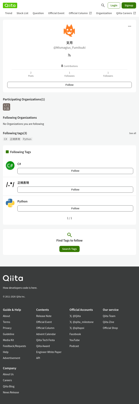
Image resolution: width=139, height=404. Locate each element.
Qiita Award (43, 346)
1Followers (108, 74)
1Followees (69, 74)
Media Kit (8, 340)
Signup (129, 5)
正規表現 (15, 139)
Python (27, 139)
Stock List (22, 13)
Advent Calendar (46, 334)
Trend (8, 13)
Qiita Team (109, 316)
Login (114, 5)
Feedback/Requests (14, 346)
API (38, 358)
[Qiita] (10, 5)
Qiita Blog (8, 386)
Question (38, 13)
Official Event (56, 13)
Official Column (80, 13)
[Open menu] (129, 26)
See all (132, 133)
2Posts (31, 74)
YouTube (75, 340)
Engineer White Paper (49, 352)
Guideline (8, 334)
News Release (11, 392)
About (6, 316)
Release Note (43, 316)
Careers (7, 380)
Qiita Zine (108, 322)
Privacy (7, 328)
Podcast (74, 346)
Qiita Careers (126, 13)
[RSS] (69, 55)
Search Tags (69, 249)
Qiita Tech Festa (45, 340)
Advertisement (11, 358)
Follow (69, 84)
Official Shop (110, 328)
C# (5, 139)
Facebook (75, 334)
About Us (8, 374)
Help (6, 352)
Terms (6, 322)
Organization (104, 13)
